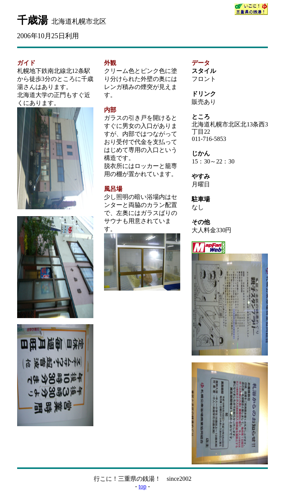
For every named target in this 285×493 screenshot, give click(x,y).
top (142, 486)
